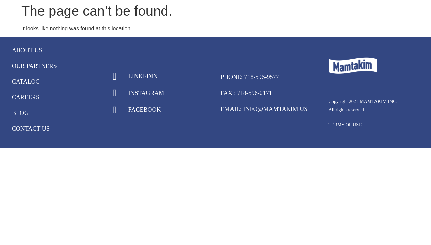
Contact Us (31, 128)
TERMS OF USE (345, 124)
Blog (20, 113)
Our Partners (34, 66)
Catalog (26, 81)
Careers (25, 97)
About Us (27, 50)
